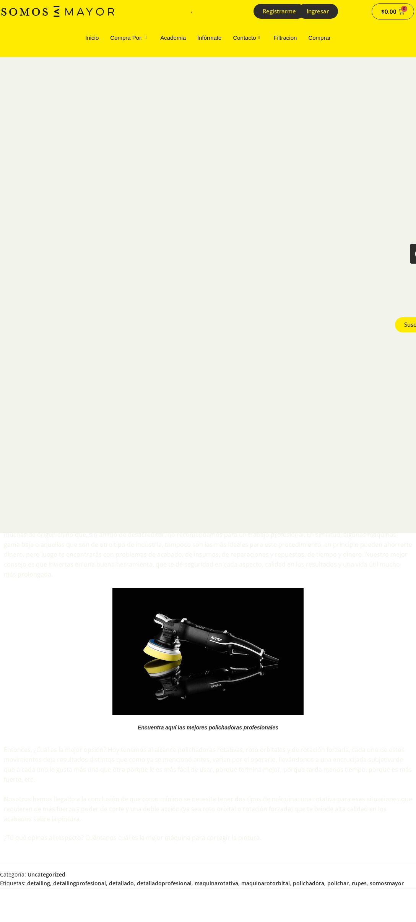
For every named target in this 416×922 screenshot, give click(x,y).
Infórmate (209, 37)
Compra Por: (128, 37)
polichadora (308, 883)
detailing (38, 883)
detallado (121, 883)
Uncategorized (46, 874)
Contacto (246, 37)
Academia (173, 37)
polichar (338, 883)
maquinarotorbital (265, 883)
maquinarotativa (216, 883)
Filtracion (285, 37)
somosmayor (387, 883)
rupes (359, 883)
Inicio (92, 37)
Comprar (319, 37)
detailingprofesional (79, 883)
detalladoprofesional (164, 883)
